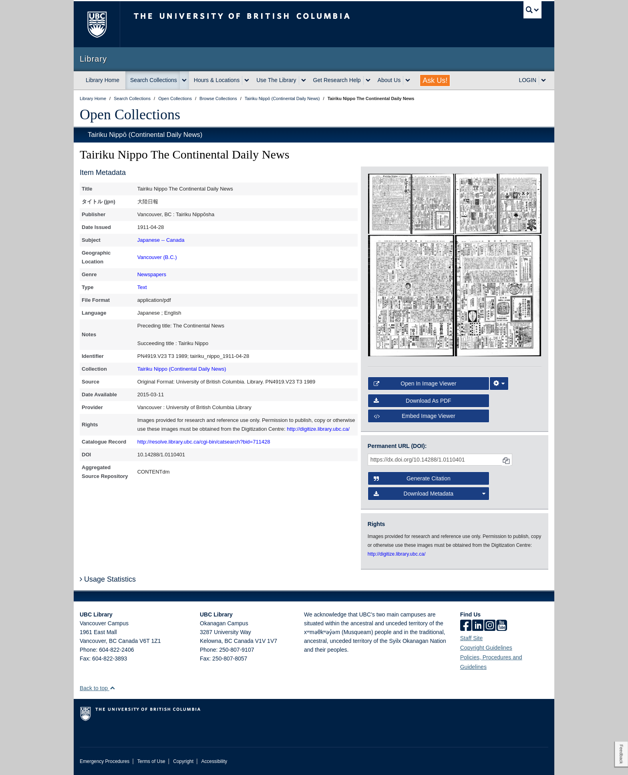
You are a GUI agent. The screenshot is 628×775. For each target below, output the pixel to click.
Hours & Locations (217, 80)
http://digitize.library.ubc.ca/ (318, 429)
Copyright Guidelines (486, 647)
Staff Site (471, 638)
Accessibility (214, 761)
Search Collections (153, 80)
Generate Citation (412, 478)
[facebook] (465, 626)
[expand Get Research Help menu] (368, 80)
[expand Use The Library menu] (303, 80)
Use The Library (276, 80)
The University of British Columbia (97, 24)
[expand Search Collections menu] (184, 80)
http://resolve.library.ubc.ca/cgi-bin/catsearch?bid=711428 (203, 442)
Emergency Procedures (104, 761)
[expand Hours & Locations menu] (247, 80)
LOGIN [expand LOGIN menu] (527, 80)
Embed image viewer (414, 416)
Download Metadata (430, 493)
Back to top (97, 688)
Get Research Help (337, 80)
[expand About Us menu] (408, 80)
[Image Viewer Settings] (499, 383)
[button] (112, 688)
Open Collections (130, 114)
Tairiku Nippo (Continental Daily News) (181, 369)
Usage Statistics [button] (108, 579)
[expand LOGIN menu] (543, 80)
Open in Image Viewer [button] (415, 383)
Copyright (183, 761)
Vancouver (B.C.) (157, 257)
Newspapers (151, 274)
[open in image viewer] (389, 203)
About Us (389, 80)
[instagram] (489, 626)
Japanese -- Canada (161, 240)
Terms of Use (151, 761)
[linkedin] (477, 626)
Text (142, 287)
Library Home (102, 80)
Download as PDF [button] (412, 401)
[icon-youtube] (501, 626)
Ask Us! (435, 80)
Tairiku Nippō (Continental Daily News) (145, 135)
